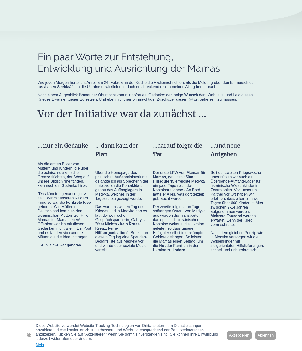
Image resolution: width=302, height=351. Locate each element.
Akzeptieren (239, 335)
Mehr (40, 345)
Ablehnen (266, 335)
